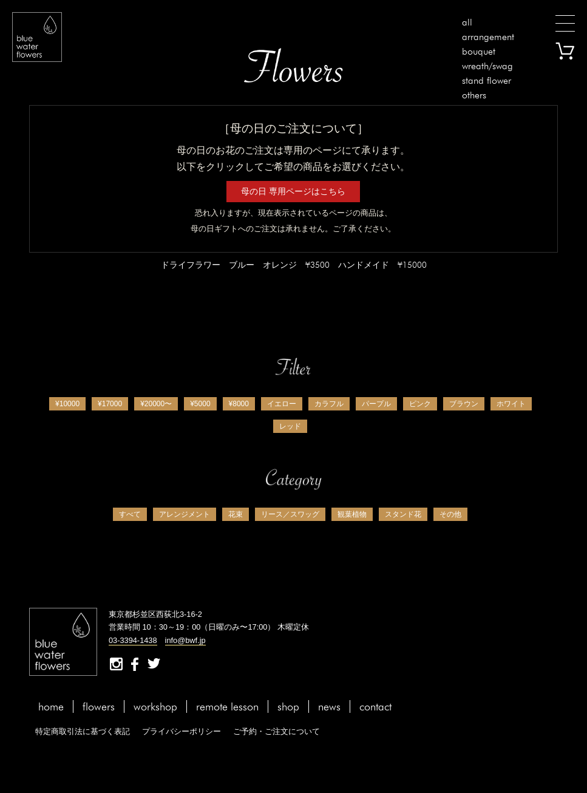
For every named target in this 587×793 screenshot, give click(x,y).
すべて (130, 514)
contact (375, 706)
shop (288, 706)
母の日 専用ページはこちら (293, 191)
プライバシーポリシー (181, 731)
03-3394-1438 (133, 640)
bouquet (478, 51)
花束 (235, 514)
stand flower (486, 80)
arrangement (488, 37)
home (51, 706)
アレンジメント (184, 514)
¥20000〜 (156, 404)
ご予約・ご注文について (276, 731)
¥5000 (200, 404)
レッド (290, 426)
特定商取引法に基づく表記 (82, 731)
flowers (99, 706)
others (474, 95)
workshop (155, 706)
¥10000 (67, 404)
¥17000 (110, 404)
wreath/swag (487, 66)
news (329, 706)
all (467, 22)
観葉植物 (352, 514)
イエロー (281, 404)
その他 (450, 514)
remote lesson (227, 706)
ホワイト (511, 404)
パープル (376, 404)
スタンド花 (403, 514)
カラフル (329, 404)
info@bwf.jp (185, 640)
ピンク (420, 404)
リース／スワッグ (290, 514)
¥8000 (239, 404)
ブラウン (463, 404)
